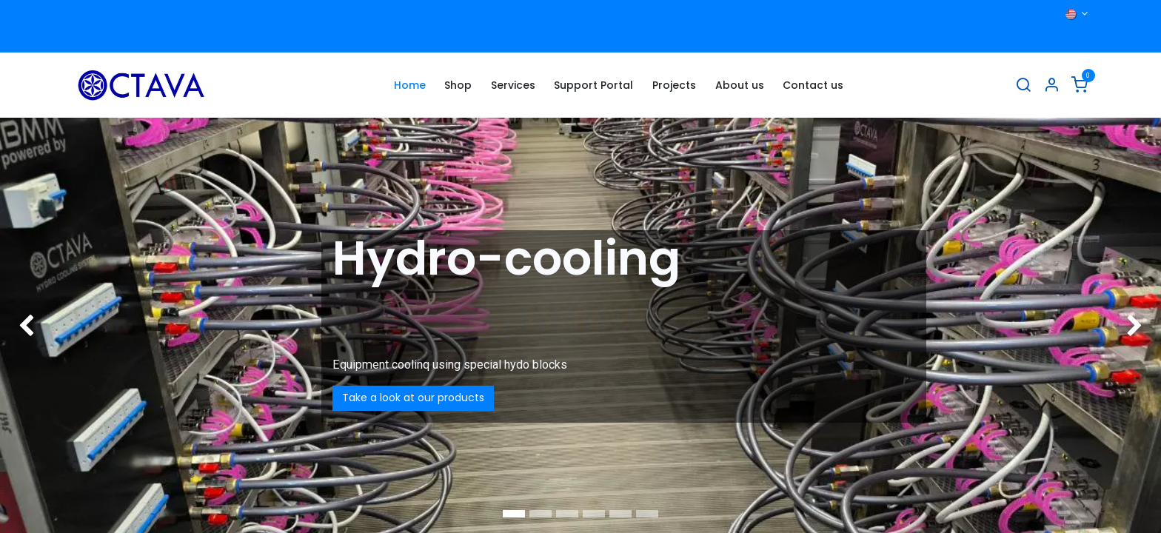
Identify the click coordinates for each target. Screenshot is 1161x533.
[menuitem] (409, 85)
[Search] (1023, 85)
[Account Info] (1051, 85)
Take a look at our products (413, 397)
